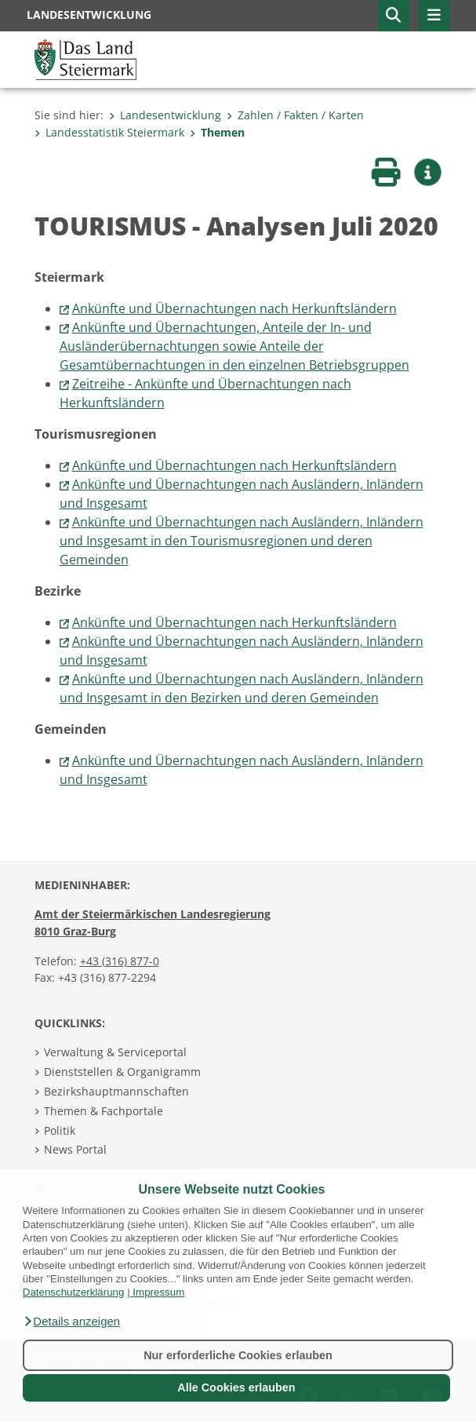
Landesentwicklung (165, 115)
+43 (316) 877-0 (119, 960)
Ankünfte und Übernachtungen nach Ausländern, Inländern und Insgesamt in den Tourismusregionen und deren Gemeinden (241, 540)
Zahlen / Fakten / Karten (295, 115)
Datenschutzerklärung (74, 1292)
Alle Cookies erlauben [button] (236, 1387)
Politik (59, 1130)
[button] (71, 1321)
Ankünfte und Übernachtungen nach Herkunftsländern (234, 308)
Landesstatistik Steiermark (109, 132)
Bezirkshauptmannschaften (116, 1091)
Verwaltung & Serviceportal (115, 1052)
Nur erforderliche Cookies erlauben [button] (238, 1355)
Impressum (158, 1292)
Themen (217, 132)
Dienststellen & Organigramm (122, 1071)
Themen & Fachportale (103, 1110)
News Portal (75, 1149)
